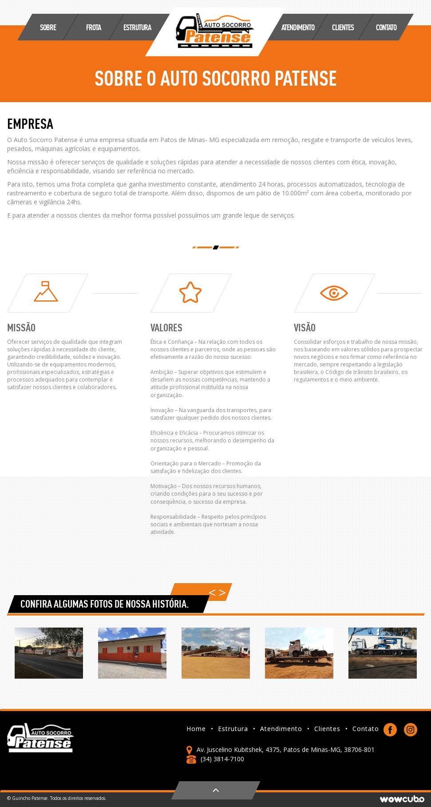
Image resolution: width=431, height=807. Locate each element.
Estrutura (237, 728)
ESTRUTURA (137, 27)
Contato (386, 27)
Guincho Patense (216, 31)
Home (200, 728)
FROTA (93, 27)
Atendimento (285, 728)
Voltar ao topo (216, 790)
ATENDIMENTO (297, 27)
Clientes (331, 728)
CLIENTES (343, 27)
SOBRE (48, 27)
